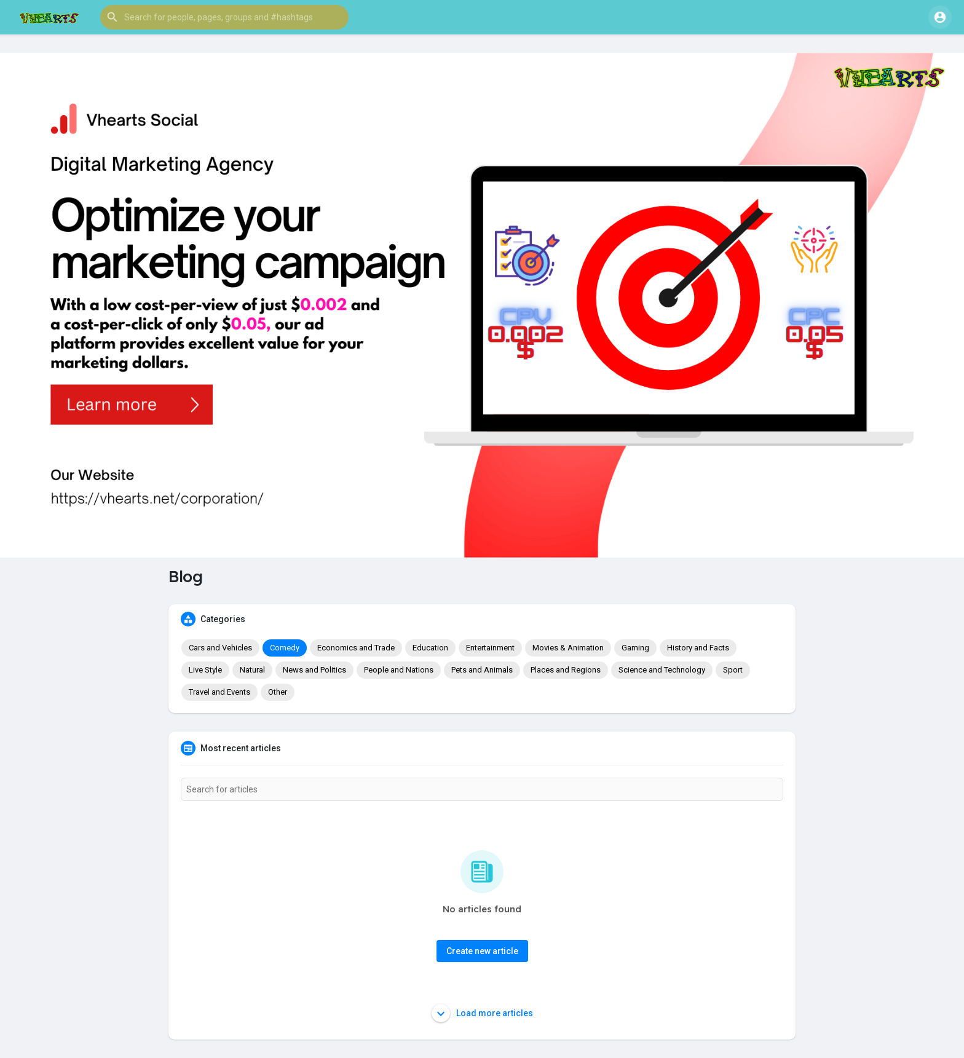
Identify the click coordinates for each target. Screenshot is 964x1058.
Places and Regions (566, 669)
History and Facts (698, 647)
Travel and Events (219, 692)
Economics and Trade (356, 647)
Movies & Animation (568, 647)
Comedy (284, 647)
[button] (224, 17)
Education (430, 647)
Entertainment (490, 647)
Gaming (635, 647)
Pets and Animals (482, 669)
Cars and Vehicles (220, 647)
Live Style (205, 669)
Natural (252, 669)
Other (277, 692)
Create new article (482, 951)
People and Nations (398, 669)
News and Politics (314, 669)
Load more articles (482, 1013)
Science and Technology (661, 669)
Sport (733, 669)
